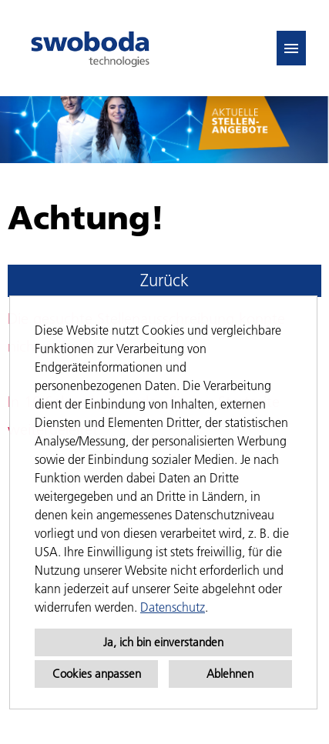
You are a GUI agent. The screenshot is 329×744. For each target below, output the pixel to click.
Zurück (164, 280)
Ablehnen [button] (229, 673)
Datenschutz (172, 607)
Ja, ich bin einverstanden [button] (163, 642)
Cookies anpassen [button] (96, 673)
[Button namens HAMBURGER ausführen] (291, 48)
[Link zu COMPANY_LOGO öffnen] (90, 48)
